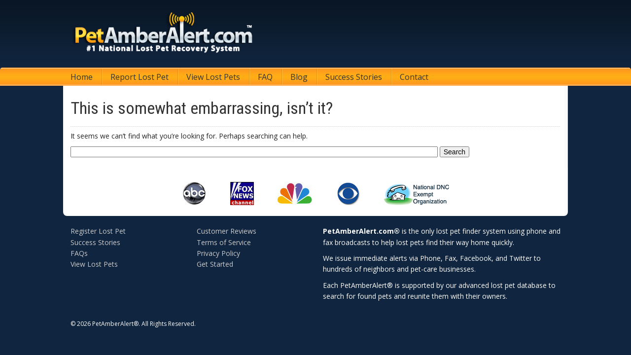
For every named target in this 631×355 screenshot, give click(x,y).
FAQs (79, 253)
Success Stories (353, 76)
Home (81, 76)
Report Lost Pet (139, 76)
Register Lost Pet (98, 231)
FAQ (265, 76)
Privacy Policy (218, 253)
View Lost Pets (213, 76)
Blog (299, 76)
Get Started (215, 264)
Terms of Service (224, 242)
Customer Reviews (226, 231)
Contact (414, 76)
